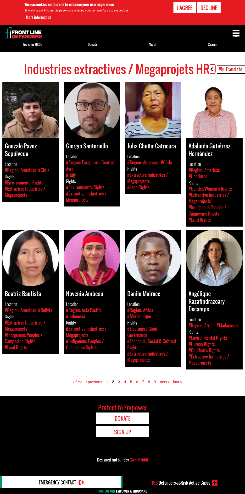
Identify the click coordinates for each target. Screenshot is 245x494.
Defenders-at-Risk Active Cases (180, 483)
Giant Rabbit (139, 460)
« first (77, 382)
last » (177, 382)
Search (212, 44)
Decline (208, 7)
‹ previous (94, 382)
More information (38, 17)
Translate (234, 69)
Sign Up (122, 432)
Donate (92, 44)
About (152, 44)
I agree (184, 7)
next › (164, 382)
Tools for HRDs (32, 44)
